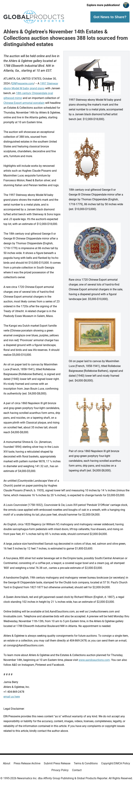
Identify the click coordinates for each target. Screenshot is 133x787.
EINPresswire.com (23, 83)
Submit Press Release (57, 763)
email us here (11, 696)
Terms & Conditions (86, 763)
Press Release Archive (27, 763)
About (6, 763)
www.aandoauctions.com (94, 660)
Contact (77, 770)
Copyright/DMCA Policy (115, 763)
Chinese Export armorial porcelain (24, 102)
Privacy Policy (60, 770)
